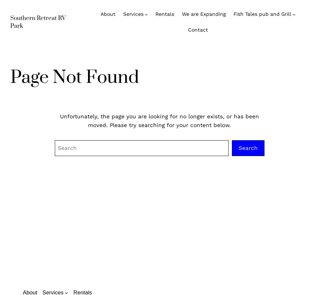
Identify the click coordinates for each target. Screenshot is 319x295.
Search (248, 148)
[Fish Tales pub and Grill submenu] (294, 14)
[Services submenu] (146, 14)
